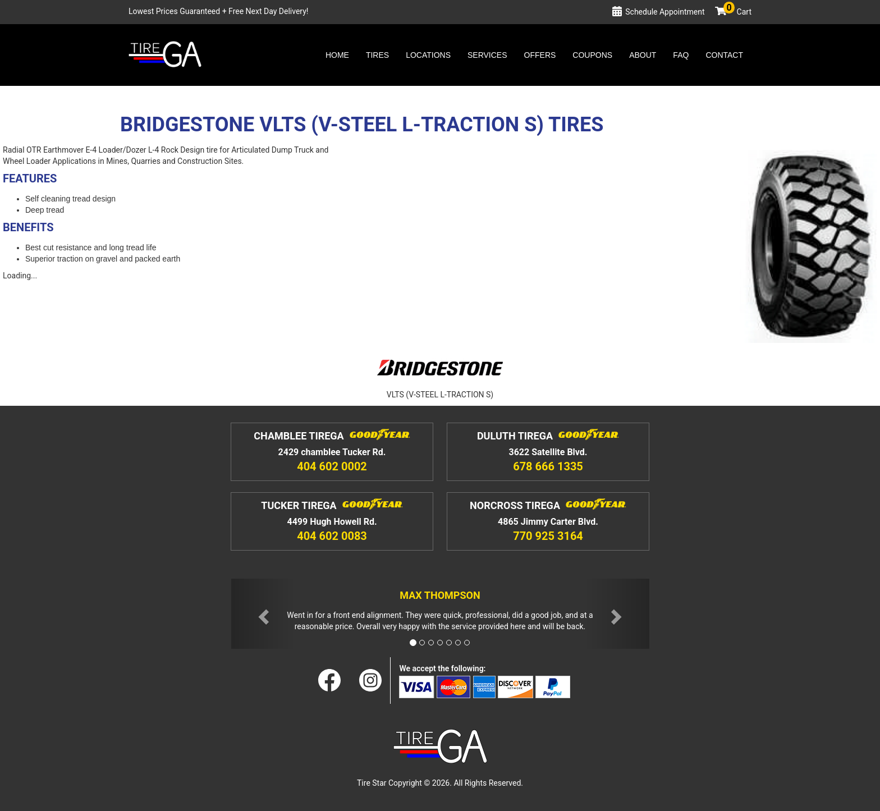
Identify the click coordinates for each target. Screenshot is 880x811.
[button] (262, 614)
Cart (737, 11)
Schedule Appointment (664, 11)
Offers (540, 55)
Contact (724, 55)
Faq (681, 55)
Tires (377, 55)
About (642, 55)
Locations (428, 55)
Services (487, 55)
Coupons (592, 55)
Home (337, 55)
